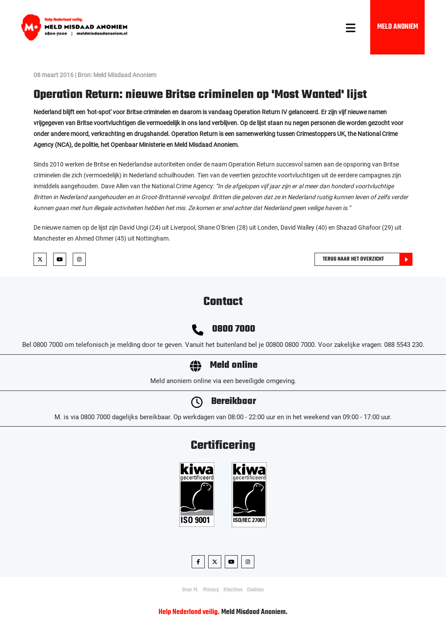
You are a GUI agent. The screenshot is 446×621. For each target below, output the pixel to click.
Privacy (211, 590)
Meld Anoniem (397, 27)
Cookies (255, 590)
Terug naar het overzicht (367, 259)
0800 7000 (233, 329)
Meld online (233, 365)
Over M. (190, 590)
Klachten (233, 590)
